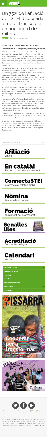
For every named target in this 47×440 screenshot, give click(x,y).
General (5, 38)
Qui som (6, 411)
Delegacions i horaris (23, 411)
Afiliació (33, 411)
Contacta (12, 411)
